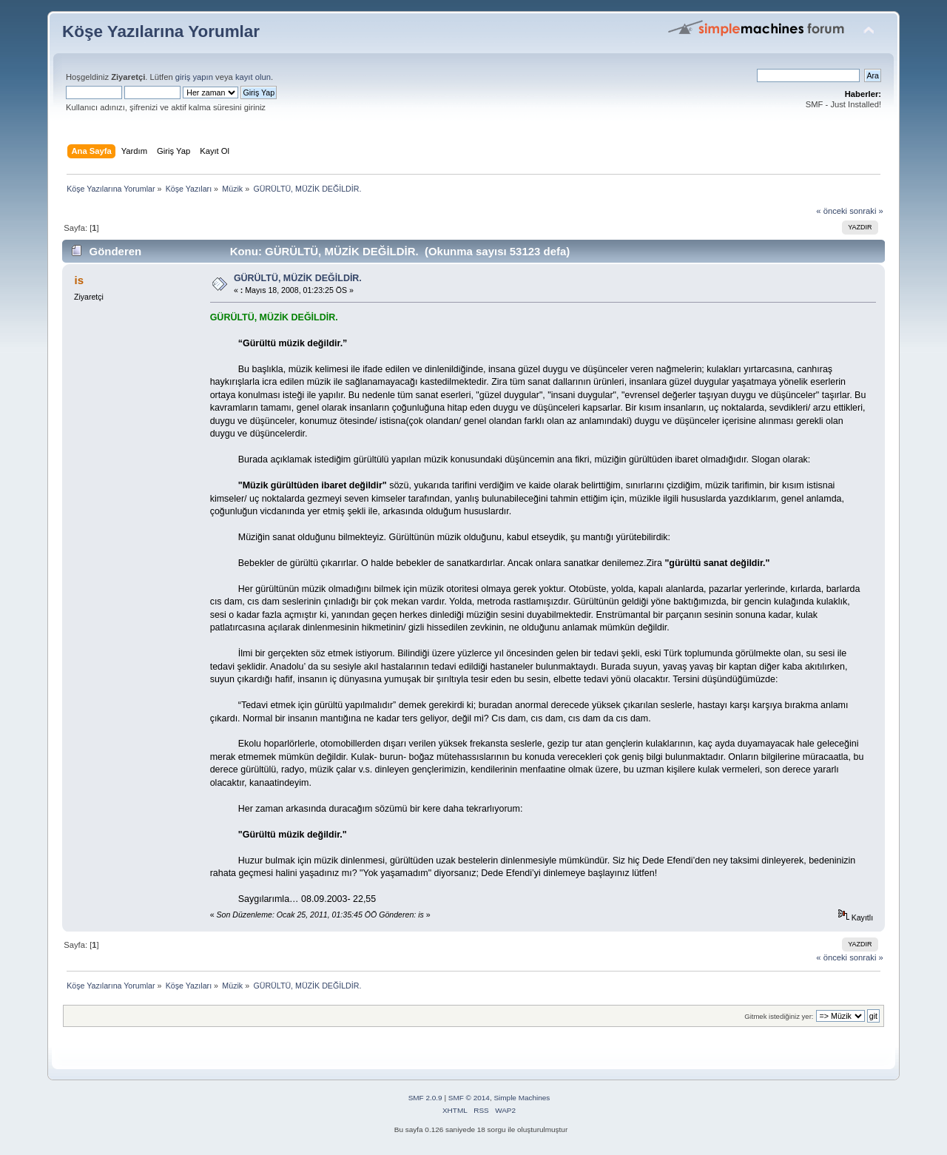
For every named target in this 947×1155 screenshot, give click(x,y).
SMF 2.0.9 (425, 1098)
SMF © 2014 (469, 1098)
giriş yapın (194, 77)
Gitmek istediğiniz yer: (778, 1016)
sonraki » (866, 210)
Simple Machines (521, 1098)
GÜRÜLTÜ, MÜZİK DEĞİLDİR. (298, 278)
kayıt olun (253, 77)
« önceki (831, 210)
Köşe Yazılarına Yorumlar (161, 31)
